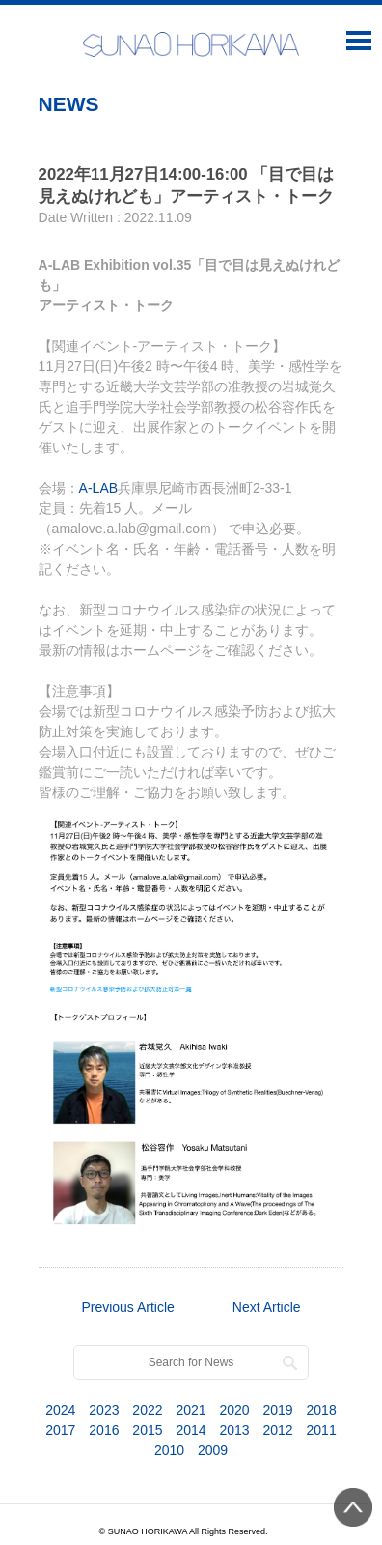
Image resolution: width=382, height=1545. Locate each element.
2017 (60, 1430)
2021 (190, 1409)
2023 (104, 1409)
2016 (104, 1430)
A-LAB (98, 488)
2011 (322, 1430)
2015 (147, 1430)
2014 (190, 1430)
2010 (169, 1450)
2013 (234, 1430)
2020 (234, 1409)
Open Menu (359, 39)
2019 (278, 1409)
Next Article (266, 1307)
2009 (213, 1450)
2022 (147, 1409)
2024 (60, 1409)
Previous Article (127, 1307)
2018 (322, 1409)
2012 (278, 1430)
